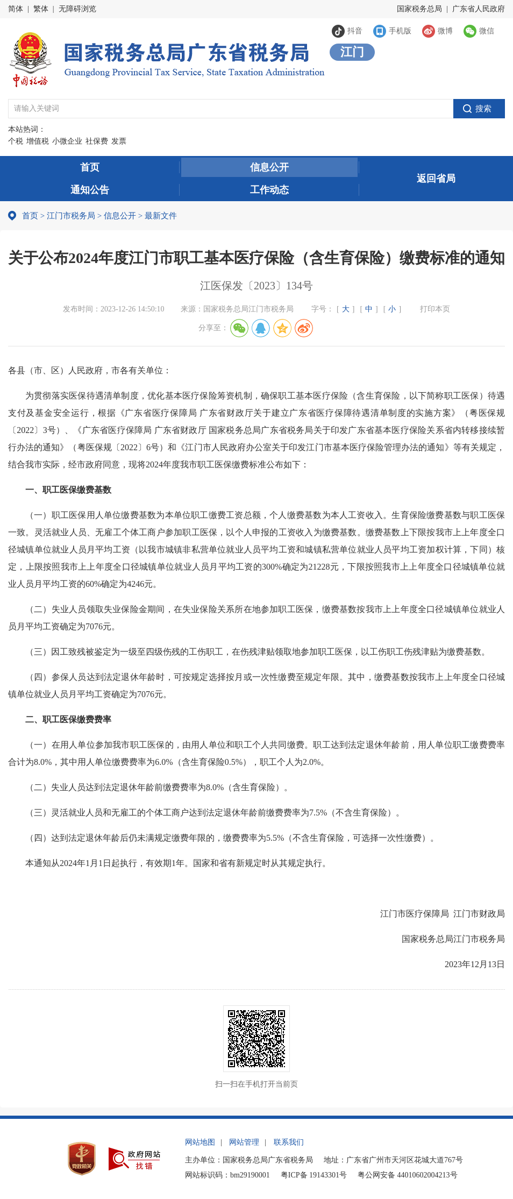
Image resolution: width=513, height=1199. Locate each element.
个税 (15, 141)
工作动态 (269, 190)
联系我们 (289, 1142)
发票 (118, 141)
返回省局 (436, 178)
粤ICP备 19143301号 (314, 1175)
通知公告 (89, 190)
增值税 (37, 141)
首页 (89, 167)
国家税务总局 (419, 9)
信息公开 (269, 167)
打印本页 (435, 309)
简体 (15, 9)
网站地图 (200, 1142)
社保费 (97, 141)
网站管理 (244, 1142)
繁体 (40, 9)
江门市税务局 (71, 215)
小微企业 (67, 141)
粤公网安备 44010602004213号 (408, 1175)
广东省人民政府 (478, 9)
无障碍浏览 (77, 9)
